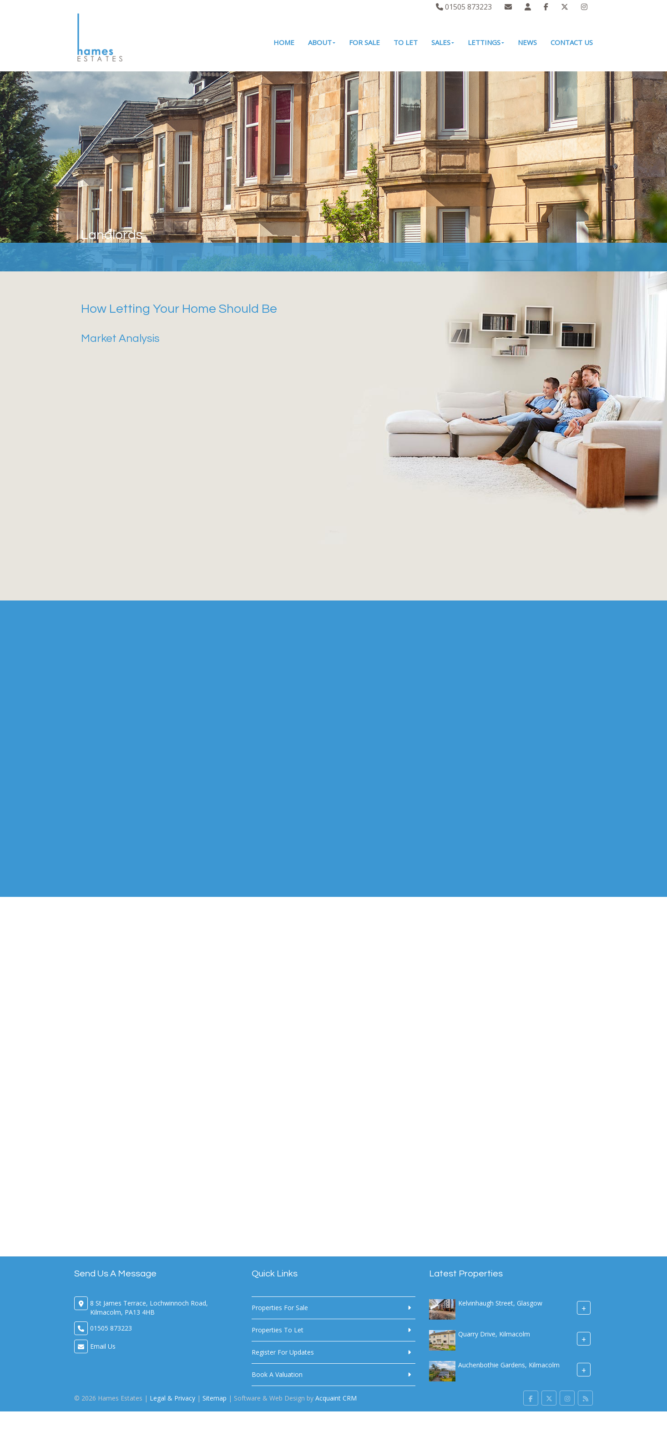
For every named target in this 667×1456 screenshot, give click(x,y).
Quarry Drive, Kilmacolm (494, 1334)
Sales (442, 42)
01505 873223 (464, 7)
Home (283, 42)
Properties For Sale (280, 1307)
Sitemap (214, 1398)
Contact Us (572, 42)
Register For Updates (283, 1352)
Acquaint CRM (336, 1398)
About (321, 42)
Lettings (486, 42)
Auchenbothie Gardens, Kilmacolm (509, 1365)
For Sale (364, 42)
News (527, 42)
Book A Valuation (277, 1374)
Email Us (103, 1346)
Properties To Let (277, 1330)
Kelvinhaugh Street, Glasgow (500, 1303)
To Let (406, 42)
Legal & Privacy (172, 1398)
